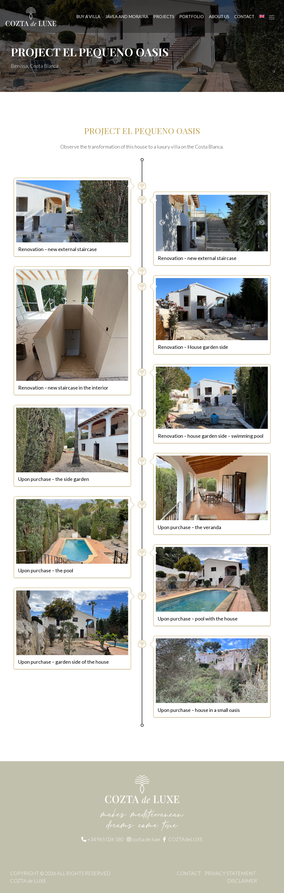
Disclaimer (242, 881)
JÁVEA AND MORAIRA (126, 16)
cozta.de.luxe (146, 839)
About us (219, 16)
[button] (162, 223)
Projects (163, 16)
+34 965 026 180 (105, 839)
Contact (244, 16)
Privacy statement (230, 873)
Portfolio (191, 16)
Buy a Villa (88, 16)
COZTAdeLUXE (185, 839)
